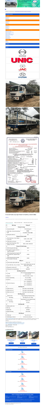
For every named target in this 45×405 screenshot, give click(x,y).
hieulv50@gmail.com (23, 376)
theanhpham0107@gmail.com (23, 381)
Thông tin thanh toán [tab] (18, 222)
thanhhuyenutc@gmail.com (23, 359)
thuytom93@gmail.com (23, 386)
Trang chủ (7, 11)
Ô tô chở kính (8, 36)
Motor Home (8, 38)
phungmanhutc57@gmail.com (23, 369)
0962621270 (23, 380)
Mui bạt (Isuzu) (11, 11)
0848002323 (23, 368)
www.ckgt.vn (10, 325)
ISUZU (7, 24)
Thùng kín (7, 23)
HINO (7, 20)
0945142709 (23, 363)
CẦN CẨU (7, 39)
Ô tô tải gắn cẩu (8, 37)
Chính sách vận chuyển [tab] (28, 222)
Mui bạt (7, 22)
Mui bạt (7, 27)
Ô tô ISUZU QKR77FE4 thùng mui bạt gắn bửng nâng (11, 340)
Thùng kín (7, 28)
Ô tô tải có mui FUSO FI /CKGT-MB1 (34, 340)
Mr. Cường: (22, 347)
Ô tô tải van (8, 35)
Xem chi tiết (11, 343)
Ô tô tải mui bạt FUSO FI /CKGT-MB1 (22, 340)
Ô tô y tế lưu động (8, 31)
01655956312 (23, 385)
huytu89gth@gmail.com (23, 354)
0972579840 (23, 358)
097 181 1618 (23, 353)
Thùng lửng (8, 21)
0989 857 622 (23, 375)
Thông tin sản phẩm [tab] (9, 222)
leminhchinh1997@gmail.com (23, 364)
